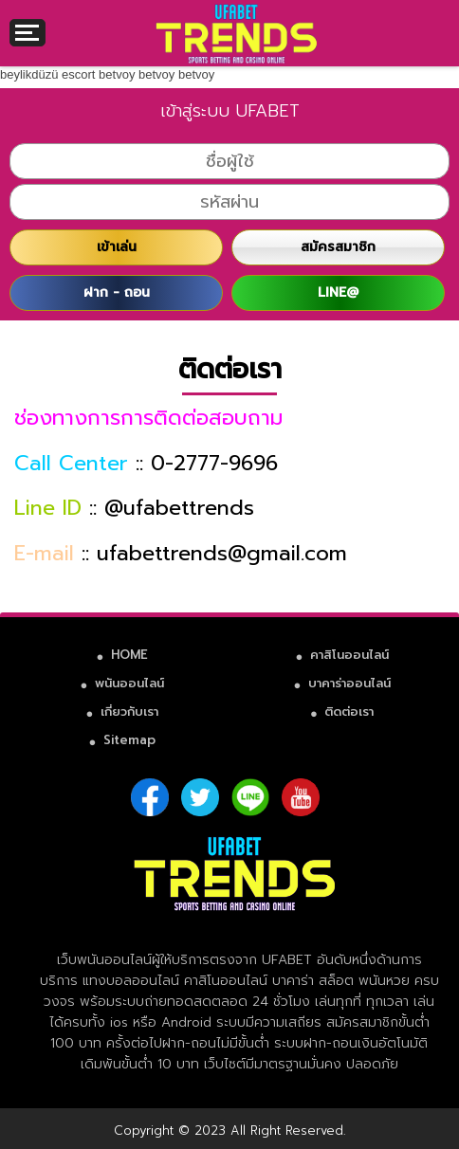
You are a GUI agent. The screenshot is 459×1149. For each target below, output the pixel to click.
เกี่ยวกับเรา (129, 711)
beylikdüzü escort (47, 74)
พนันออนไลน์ (129, 683)
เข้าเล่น (117, 247)
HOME (129, 655)
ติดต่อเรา (349, 711)
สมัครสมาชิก (338, 247)
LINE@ (338, 292)
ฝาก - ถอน (116, 292)
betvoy (117, 74)
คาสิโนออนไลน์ (349, 655)
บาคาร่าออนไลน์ (349, 683)
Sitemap (129, 740)
